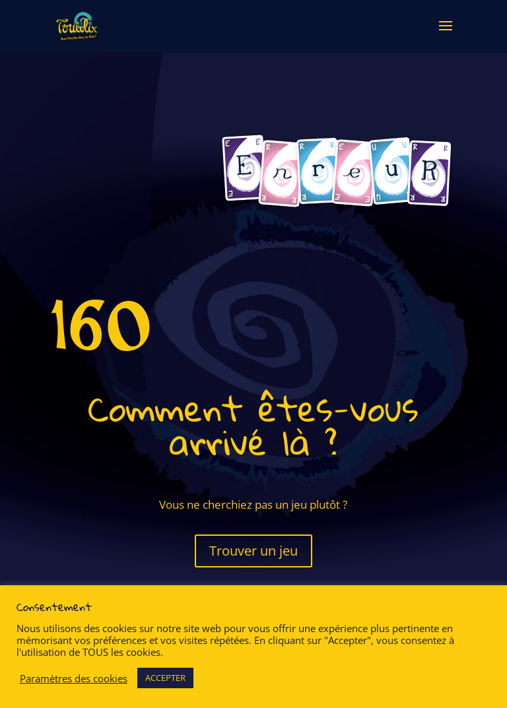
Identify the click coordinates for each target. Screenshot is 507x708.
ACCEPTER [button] (165, 678)
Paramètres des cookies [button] (73, 678)
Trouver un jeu (253, 551)
